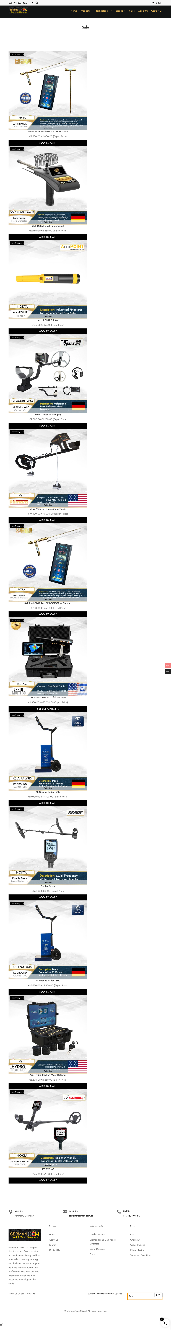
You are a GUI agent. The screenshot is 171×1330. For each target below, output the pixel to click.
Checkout (134, 1239)
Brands (119, 11)
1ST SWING (48, 1169)
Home (74, 11)
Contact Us (156, 11)
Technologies (103, 11)
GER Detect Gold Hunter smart (48, 226)
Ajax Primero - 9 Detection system (48, 509)
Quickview (48, 127)
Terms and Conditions (140, 1255)
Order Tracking (137, 1245)
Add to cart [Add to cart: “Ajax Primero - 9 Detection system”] (48, 520)
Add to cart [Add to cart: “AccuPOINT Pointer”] (48, 331)
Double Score (48, 886)
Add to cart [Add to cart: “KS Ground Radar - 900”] (48, 803)
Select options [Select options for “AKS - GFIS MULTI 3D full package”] (48, 709)
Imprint (52, 1245)
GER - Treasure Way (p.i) (48, 414)
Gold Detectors (97, 1234)
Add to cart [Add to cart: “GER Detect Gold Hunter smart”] (48, 237)
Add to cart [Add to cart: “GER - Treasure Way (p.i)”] (48, 426)
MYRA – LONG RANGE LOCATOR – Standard (48, 603)
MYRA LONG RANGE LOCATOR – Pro (48, 131)
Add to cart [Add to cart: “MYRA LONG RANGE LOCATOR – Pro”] (48, 143)
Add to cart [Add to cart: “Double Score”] (48, 897)
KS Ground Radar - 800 (48, 980)
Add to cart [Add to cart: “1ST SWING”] (48, 1180)
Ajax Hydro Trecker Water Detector (48, 1075)
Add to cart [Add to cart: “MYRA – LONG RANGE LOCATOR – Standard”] (48, 614)
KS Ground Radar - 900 (48, 792)
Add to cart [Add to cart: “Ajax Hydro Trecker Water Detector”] (48, 1086)
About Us (143, 11)
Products (85, 11)
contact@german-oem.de (81, 1215)
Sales (132, 11)
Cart (132, 1234)
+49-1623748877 (19, 2)
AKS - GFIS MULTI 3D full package (48, 697)
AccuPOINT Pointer (48, 320)
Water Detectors (97, 1249)
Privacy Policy (137, 1250)
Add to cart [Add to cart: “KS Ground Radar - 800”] (48, 992)
